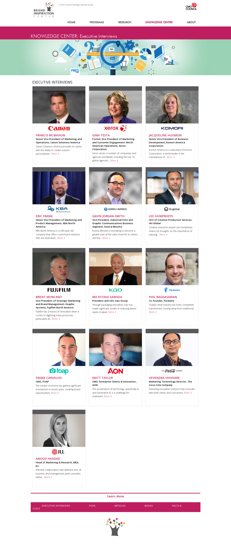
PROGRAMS (97, 22)
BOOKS (149, 505)
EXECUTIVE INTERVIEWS (56, 505)
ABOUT (191, 22)
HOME (71, 22)
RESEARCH (124, 22)
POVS (92, 505)
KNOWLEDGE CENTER (158, 22)
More (54, 153)
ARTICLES (119, 505)
